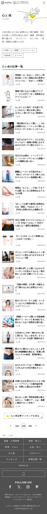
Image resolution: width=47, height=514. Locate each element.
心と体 (11, 435)
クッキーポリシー (19, 499)
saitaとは (23, 465)
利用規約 (7, 497)
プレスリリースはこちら (22, 494)
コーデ (19, 55)
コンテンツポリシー (18, 497)
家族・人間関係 (11, 441)
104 (17, 426)
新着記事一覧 (35, 459)
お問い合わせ (9, 494)
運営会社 (29, 499)
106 (30, 426)
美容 (7, 50)
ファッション (30, 50)
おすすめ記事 (36, 494)
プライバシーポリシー (34, 497)
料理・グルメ (11, 447)
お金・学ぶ (35, 447)
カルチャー (35, 453)
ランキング (11, 459)
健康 (16, 50)
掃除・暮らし (35, 441)
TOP (4, 435)
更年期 (7, 55)
